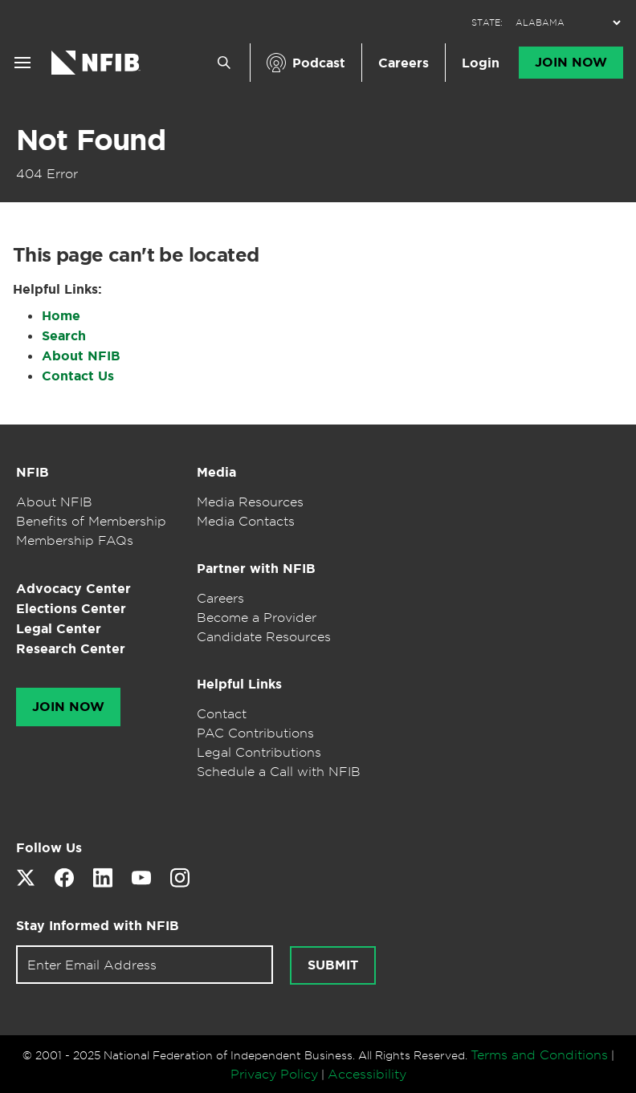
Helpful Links (239, 684)
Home (61, 315)
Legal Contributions (259, 752)
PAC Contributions (255, 733)
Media (216, 472)
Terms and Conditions (539, 1054)
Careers (403, 63)
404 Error (47, 173)
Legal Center (58, 628)
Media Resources (250, 502)
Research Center (70, 648)
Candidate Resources (264, 636)
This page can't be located (136, 255)
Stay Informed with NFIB (97, 925)
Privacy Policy (274, 1074)
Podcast (318, 63)
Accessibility (367, 1074)
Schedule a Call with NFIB (279, 771)
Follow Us (49, 847)
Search (64, 335)
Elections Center (71, 608)
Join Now (571, 62)
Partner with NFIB (256, 568)
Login (480, 63)
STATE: (487, 22)
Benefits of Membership (91, 521)
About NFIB (81, 355)
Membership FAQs (74, 540)
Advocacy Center (73, 588)
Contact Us (78, 376)
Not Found (90, 139)
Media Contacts (246, 521)
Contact (222, 713)
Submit (333, 965)
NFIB (32, 472)
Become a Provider (256, 617)
